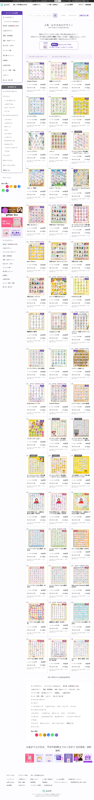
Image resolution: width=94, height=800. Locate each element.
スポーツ (5, 75)
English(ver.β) (48, 785)
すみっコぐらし (8, 160)
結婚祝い (5, 60)
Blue (48, 735)
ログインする (10, 775)
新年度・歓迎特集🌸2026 (11, 26)
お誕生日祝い (7, 65)
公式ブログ (21, 785)
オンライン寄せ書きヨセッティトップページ (5, 4)
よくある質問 (69, 4)
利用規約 (44, 782)
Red (36, 735)
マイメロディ (8, 133)
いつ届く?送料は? (52, 4)
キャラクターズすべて (10, 91)
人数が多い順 (72, 15)
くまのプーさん (8, 104)
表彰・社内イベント (9, 40)
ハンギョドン (8, 137)
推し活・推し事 (8, 80)
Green (52, 735)
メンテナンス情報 (35, 785)
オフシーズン (7, 177)
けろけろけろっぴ (9, 140)
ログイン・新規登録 (85, 4)
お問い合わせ (10, 782)
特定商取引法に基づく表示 (78, 782)
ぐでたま (6, 151)
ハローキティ (8, 119)
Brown (44, 735)
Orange (40, 735)
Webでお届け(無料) (51, 39)
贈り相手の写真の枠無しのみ (61, 56)
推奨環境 (33, 782)
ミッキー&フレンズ (9, 100)
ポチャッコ (7, 126)
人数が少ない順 (83, 15)
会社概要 (9, 785)
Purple (56, 735)
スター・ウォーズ (9, 107)
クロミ (6, 130)
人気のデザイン (8, 30)
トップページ (10, 779)
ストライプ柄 (7, 50)
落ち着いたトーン (8, 55)
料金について (34, 779)
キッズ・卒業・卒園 (9, 70)
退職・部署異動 (8, 35)
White (32, 735)
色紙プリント (74, 37)
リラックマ (6, 155)
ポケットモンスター (9, 165)
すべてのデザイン (8, 17)
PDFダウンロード (64, 39)
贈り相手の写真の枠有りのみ (38, 56)
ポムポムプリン (8, 144)
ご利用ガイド (36, 4)
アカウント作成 (22, 775)
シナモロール (8, 123)
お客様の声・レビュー (74, 779)
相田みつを (6, 170)
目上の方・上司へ (8, 45)
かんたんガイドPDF (60, 45)
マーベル (6, 111)
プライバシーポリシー (60, 782)
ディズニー (6, 96)
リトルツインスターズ (10, 147)
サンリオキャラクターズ (10, 115)
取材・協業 (21, 782)
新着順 (63, 15)
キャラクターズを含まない (12, 21)
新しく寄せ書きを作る (20, 4)
